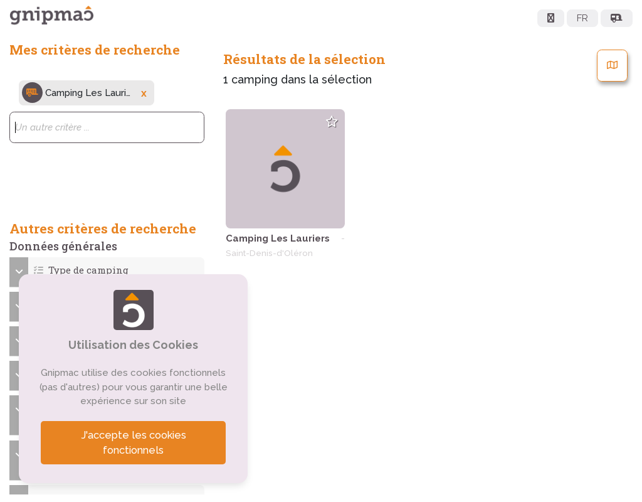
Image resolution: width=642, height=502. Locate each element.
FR (582, 18)
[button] (107, 270)
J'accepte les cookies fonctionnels (133, 443)
